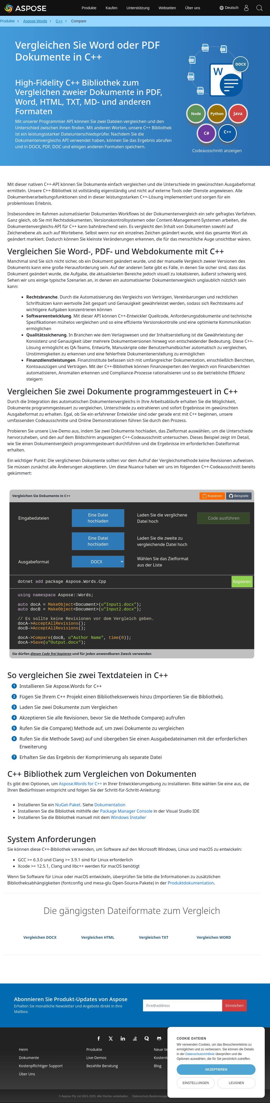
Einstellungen (195, 1083)
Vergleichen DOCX (40, 937)
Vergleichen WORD (214, 937)
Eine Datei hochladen (98, 518)
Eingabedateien (33, 518)
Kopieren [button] (212, 495)
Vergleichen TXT (154, 937)
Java (237, 113)
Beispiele (238, 495)
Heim (23, 1049)
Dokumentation (109, 805)
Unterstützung (137, 8)
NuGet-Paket (67, 805)
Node (196, 113)
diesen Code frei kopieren (51, 653)
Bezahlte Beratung (102, 1065)
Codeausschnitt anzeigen (217, 150)
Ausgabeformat (33, 562)
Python (217, 113)
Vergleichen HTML (97, 937)
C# (206, 133)
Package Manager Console (126, 811)
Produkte (89, 8)
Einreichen (235, 1005)
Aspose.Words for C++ (80, 784)
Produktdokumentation (191, 883)
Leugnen (236, 1083)
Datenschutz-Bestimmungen (150, 1096)
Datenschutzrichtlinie (200, 1054)
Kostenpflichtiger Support (41, 1065)
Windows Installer (128, 817)
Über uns (192, 8)
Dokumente (29, 1057)
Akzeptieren (216, 1069)
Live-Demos (96, 1057)
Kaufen (111, 8)
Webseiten (167, 8)
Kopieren (242, 581)
